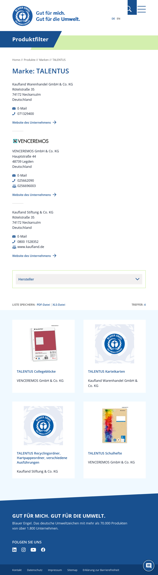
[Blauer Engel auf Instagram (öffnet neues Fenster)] (23, 549)
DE (113, 18)
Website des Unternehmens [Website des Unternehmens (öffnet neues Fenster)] (31, 122)
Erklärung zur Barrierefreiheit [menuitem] (102, 569)
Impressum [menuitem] (56, 569)
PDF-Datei (43, 304)
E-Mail (22, 108)
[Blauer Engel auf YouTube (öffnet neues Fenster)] (33, 549)
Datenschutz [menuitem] (35, 569)
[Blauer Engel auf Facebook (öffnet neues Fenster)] (43, 549)
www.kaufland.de (30, 246)
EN (118, 18)
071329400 (25, 113)
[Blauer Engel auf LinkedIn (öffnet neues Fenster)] (14, 549)
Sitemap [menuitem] (73, 569)
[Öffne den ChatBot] (148, 565)
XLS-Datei (59, 304)
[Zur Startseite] (59, 16)
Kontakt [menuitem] (17, 569)
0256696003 (26, 185)
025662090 (25, 180)
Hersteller (26, 278)
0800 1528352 (27, 241)
